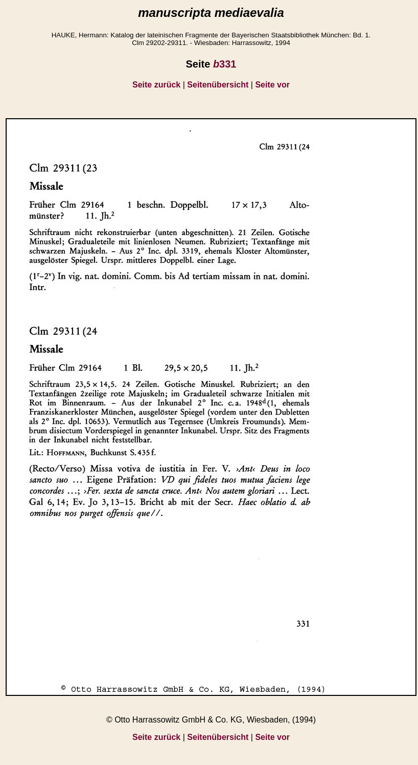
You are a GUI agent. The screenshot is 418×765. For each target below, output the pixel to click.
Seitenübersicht (217, 84)
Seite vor (272, 84)
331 (225, 64)
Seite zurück (156, 84)
